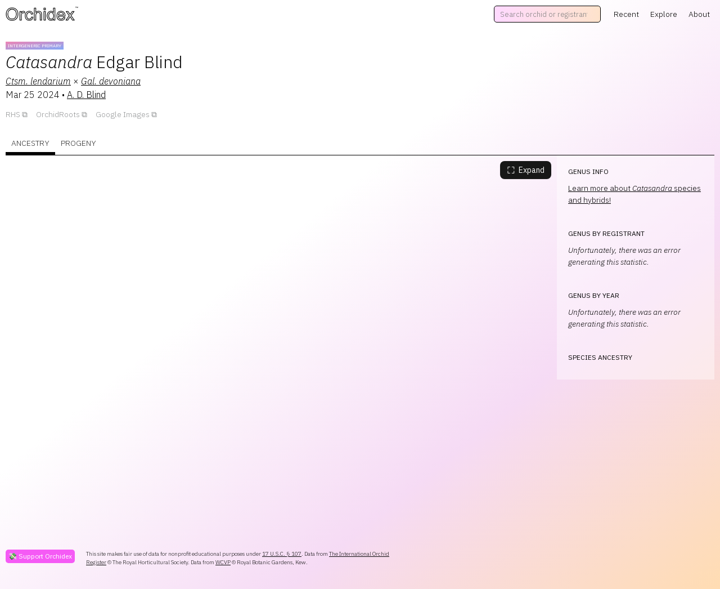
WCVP (223, 562)
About (699, 14)
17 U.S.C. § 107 (282, 553)
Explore (663, 14)
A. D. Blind (86, 94)
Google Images (123, 114)
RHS (13, 114)
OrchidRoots (58, 114)
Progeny (78, 143)
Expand (525, 170)
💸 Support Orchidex (40, 556)
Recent (626, 14)
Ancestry (30, 143)
